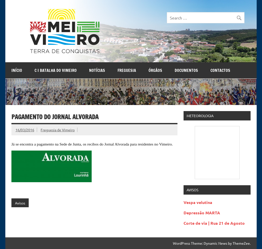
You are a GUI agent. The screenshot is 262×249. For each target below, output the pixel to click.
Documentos (186, 70)
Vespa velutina (198, 202)
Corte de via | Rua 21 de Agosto (214, 223)
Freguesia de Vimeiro (58, 130)
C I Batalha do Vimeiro (56, 70)
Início (16, 70)
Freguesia (127, 70)
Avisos (20, 203)
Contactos (220, 70)
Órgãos (155, 70)
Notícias (97, 70)
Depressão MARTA (202, 212)
